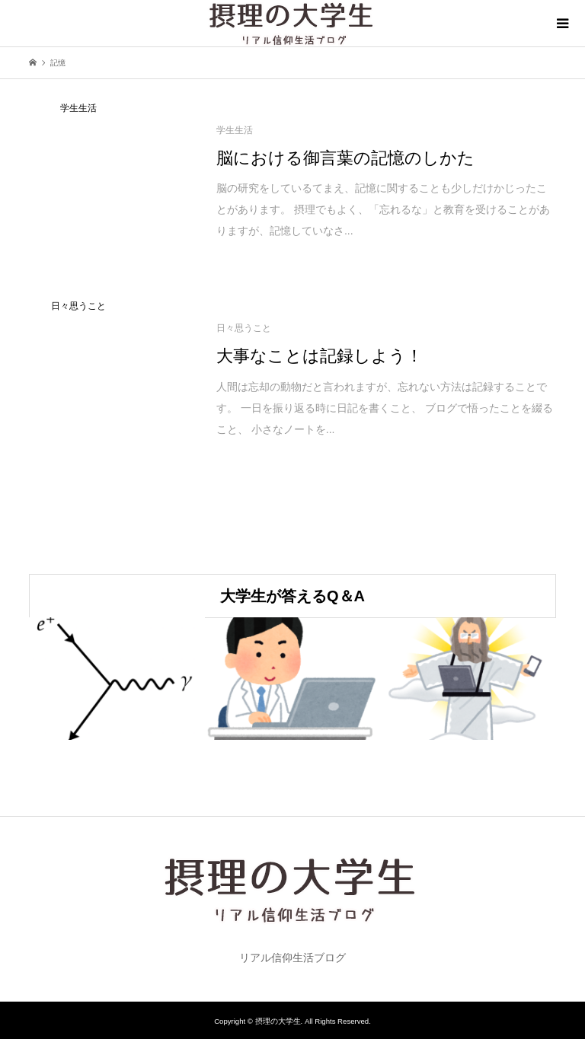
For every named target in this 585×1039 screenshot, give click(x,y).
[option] (117, 678)
